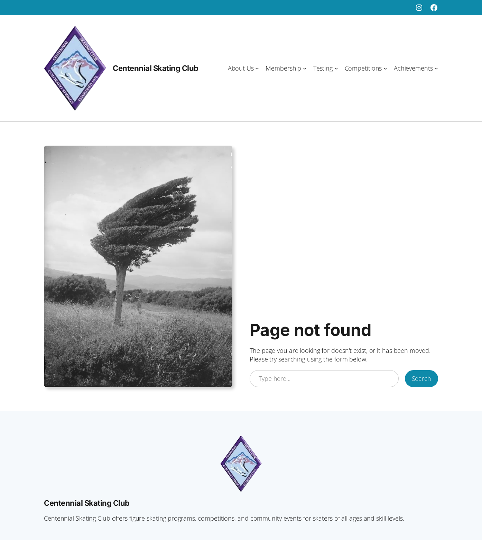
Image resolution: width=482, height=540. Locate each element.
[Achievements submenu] (436, 68)
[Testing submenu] (336, 68)
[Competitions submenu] (385, 68)
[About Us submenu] (257, 68)
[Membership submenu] (305, 68)
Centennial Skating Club (155, 68)
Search (421, 378)
